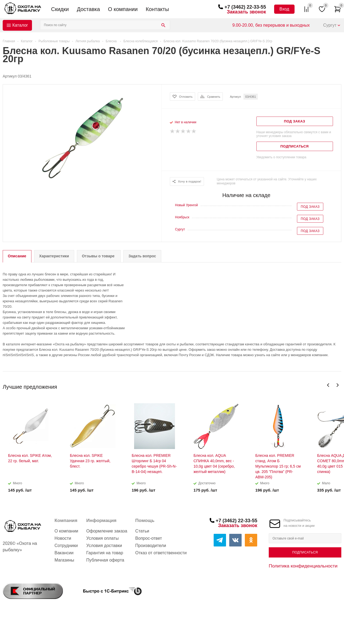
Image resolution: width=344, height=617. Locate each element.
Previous (328, 385)
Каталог (20, 25)
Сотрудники (66, 545)
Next (337, 385)
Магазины (64, 560)
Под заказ (310, 207)
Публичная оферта (105, 560)
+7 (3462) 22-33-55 (245, 7)
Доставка (88, 9)
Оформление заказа (106, 531)
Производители (150, 545)
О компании (123, 9)
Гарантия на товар (104, 553)
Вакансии (64, 553)
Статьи (142, 531)
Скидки (60, 9)
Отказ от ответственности (161, 553)
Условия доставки (104, 545)
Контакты (157, 9)
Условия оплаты (102, 538)
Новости (63, 538)
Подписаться (305, 552)
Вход (284, 9)
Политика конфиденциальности (303, 566)
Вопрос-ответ (148, 538)
